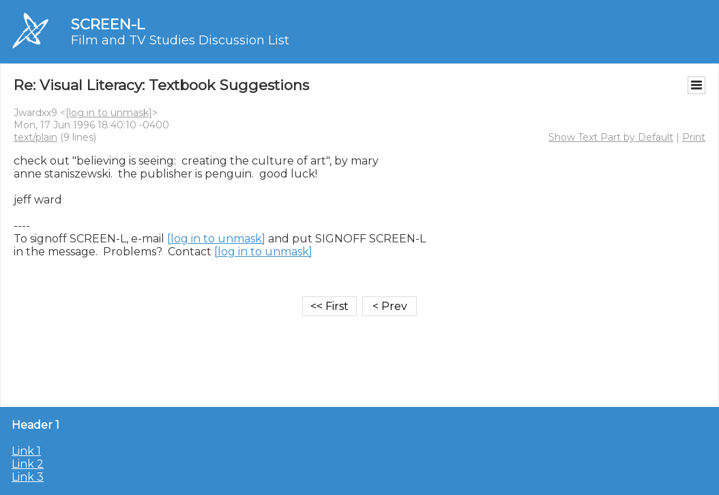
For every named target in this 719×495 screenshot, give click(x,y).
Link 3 (28, 476)
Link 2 (28, 463)
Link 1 (26, 450)
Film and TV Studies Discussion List (180, 40)
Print (693, 137)
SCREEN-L (108, 24)
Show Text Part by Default (610, 137)
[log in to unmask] (108, 113)
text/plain (35, 137)
